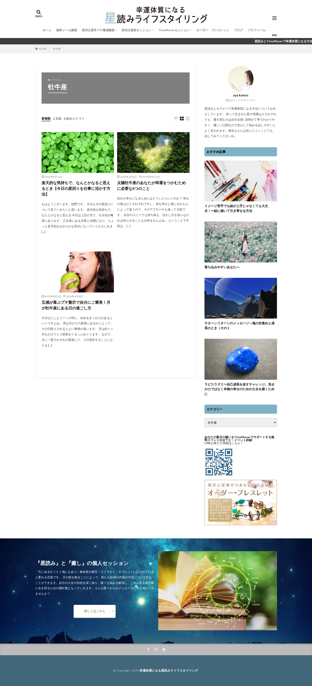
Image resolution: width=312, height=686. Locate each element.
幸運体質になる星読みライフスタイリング (169, 670)
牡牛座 (57, 48)
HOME (43, 48)
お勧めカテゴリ (74, 118)
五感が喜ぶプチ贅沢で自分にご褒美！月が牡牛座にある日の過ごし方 (76, 305)
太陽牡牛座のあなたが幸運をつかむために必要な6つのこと (151, 185)
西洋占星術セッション (136, 30)
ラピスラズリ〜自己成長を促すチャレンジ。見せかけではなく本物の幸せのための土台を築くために (239, 389)
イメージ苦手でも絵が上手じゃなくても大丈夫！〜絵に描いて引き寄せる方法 (236, 208)
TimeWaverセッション (173, 30)
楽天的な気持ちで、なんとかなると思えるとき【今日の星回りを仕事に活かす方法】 (76, 188)
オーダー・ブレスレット (212, 30)
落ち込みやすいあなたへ (221, 267)
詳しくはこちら (94, 611)
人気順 (57, 118)
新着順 (46, 118)
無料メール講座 (66, 30)
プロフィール (257, 30)
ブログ (238, 30)
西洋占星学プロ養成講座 (98, 30)
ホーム (46, 30)
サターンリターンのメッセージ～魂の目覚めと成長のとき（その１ (239, 325)
